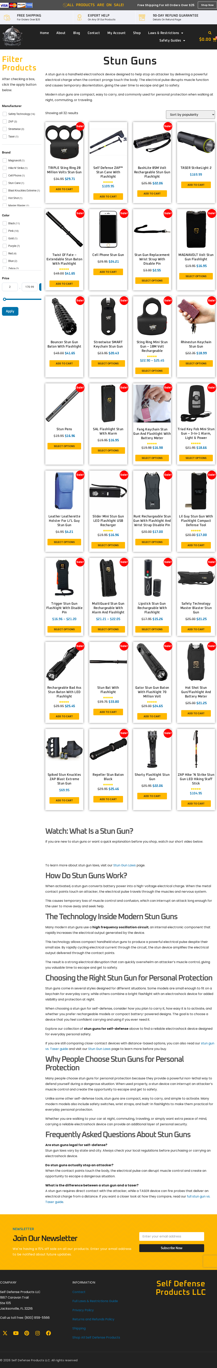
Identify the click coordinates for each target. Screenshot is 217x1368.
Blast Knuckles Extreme (22, 190)
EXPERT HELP (99, 15)
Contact (94, 33)
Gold (11, 238)
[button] (210, 33)
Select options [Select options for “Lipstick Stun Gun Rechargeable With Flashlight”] (152, 629)
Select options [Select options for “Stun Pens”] (64, 446)
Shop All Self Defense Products (96, 1337)
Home (44, 33)
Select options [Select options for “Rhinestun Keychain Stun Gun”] (196, 363)
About (61, 33)
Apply (10, 311)
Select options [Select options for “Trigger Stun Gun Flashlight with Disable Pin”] (64, 629)
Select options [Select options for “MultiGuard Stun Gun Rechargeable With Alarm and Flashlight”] (108, 629)
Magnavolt (15, 160)
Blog (76, 33)
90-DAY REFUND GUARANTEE (176, 15)
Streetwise (14, 129)
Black (11, 223)
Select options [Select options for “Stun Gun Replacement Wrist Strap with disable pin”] (152, 280)
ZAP (11, 121)
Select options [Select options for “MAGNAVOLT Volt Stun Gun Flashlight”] (196, 276)
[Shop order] (190, 114)
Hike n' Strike (16, 168)
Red (10, 253)
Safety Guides (172, 40)
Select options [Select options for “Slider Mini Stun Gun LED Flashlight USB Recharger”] (108, 545)
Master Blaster (17, 205)
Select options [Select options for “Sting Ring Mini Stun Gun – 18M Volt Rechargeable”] (152, 370)
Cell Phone (15, 175)
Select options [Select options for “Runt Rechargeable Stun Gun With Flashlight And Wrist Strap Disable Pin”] (152, 542)
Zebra (12, 268)
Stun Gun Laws (124, 865)
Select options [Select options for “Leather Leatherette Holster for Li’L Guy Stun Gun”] (64, 542)
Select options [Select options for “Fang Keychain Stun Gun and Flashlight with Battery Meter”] (152, 458)
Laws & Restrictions (165, 33)
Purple (12, 246)
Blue (11, 261)
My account (116, 33)
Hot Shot (13, 198)
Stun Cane (14, 183)
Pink (11, 231)
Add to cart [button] (64, 189)
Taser (11, 136)
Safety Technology (19, 114)
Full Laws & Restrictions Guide (95, 1301)
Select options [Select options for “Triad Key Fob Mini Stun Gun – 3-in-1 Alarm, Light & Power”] (196, 458)
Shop (137, 33)
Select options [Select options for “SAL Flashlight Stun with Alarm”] (108, 450)
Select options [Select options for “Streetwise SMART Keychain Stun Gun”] (108, 363)
